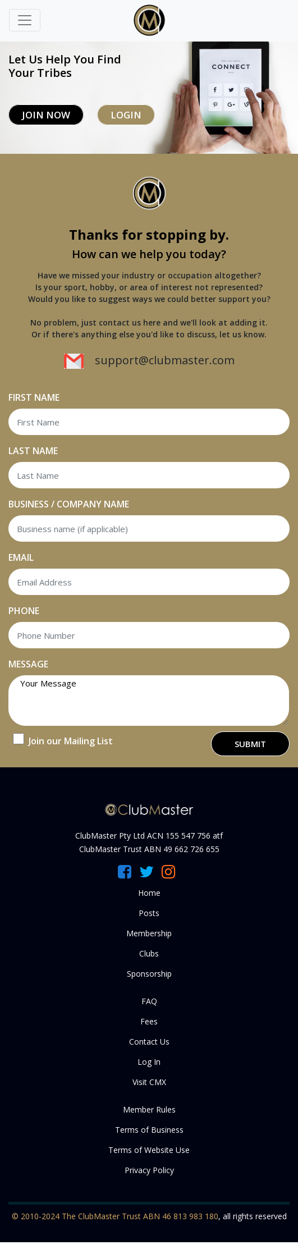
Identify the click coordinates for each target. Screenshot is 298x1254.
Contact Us (149, 1041)
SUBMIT (250, 743)
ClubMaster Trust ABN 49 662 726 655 (149, 849)
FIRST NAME (33, 397)
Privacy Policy (149, 1170)
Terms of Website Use (149, 1150)
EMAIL (21, 557)
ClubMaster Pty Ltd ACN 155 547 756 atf (149, 835)
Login (126, 114)
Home (149, 892)
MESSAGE (28, 664)
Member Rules (149, 1109)
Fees (149, 1021)
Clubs (149, 953)
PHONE (23, 611)
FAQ (149, 1001)
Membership (149, 933)
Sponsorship (149, 973)
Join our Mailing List (71, 741)
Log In (149, 1061)
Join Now (46, 114)
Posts (149, 913)
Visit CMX (149, 1082)
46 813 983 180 (190, 1216)
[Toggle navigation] (24, 20)
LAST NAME (33, 451)
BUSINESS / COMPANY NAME (68, 504)
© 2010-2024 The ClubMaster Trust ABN (87, 1216)
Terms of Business (149, 1129)
